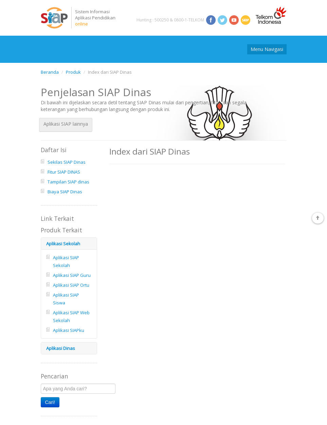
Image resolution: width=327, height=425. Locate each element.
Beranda (50, 72)
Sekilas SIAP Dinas (67, 162)
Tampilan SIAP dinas (68, 182)
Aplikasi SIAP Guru (72, 275)
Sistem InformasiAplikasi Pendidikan (95, 17)
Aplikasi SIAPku (68, 330)
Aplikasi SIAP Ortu (71, 285)
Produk (73, 72)
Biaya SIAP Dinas (65, 192)
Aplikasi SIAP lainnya (65, 124)
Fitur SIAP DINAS (64, 172)
